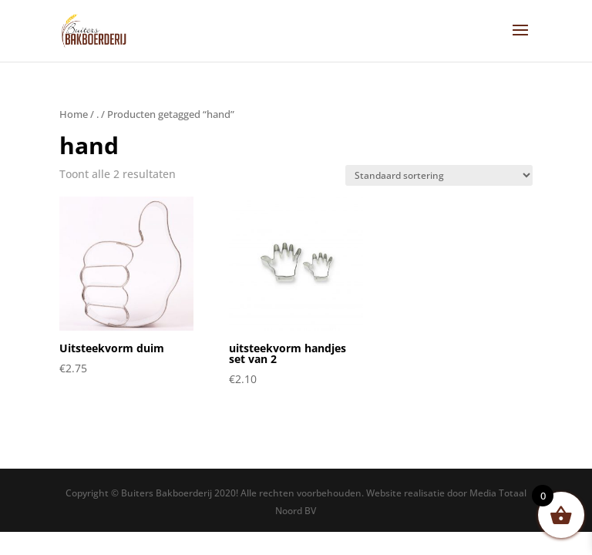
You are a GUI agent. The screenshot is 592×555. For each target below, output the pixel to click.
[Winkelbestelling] (439, 175)
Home (73, 114)
